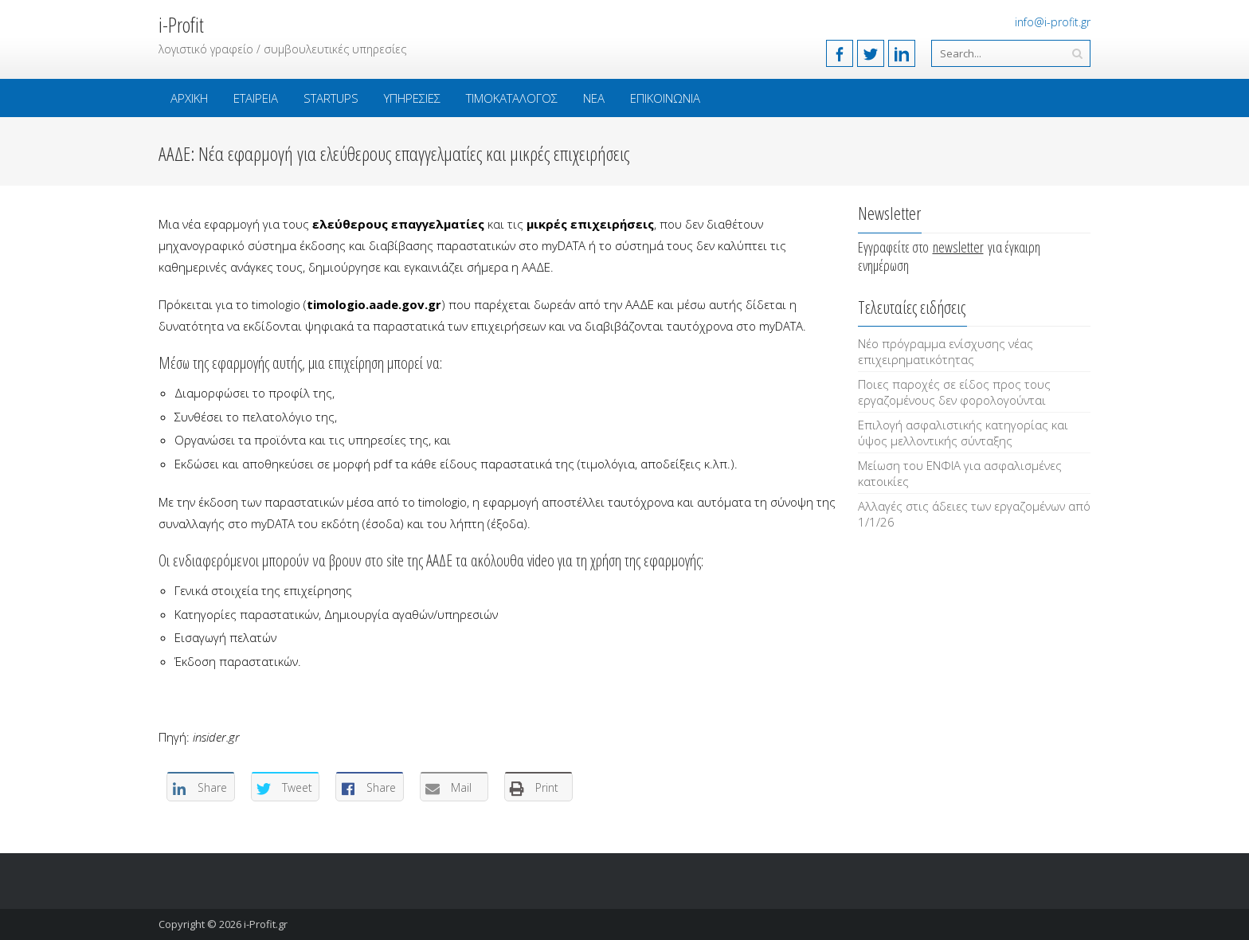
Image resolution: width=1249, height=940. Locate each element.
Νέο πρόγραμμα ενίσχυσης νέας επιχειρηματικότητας (945, 351)
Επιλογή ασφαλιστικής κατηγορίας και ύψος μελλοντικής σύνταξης (963, 432)
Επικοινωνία (665, 98)
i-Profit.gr (266, 924)
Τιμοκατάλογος (512, 98)
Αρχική (189, 98)
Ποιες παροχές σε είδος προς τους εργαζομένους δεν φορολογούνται (954, 392)
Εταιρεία (255, 98)
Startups (330, 98)
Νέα (594, 98)
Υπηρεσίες (412, 98)
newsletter (958, 247)
